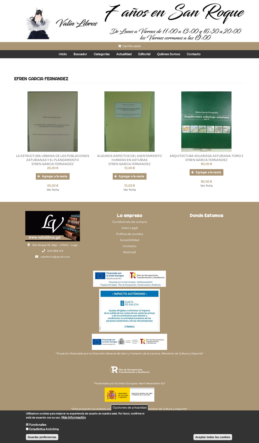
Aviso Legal (129, 228)
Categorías (102, 54)
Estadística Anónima (44, 429)
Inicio (63, 54)
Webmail (129, 252)
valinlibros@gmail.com (55, 257)
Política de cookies (129, 234)
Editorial (144, 54)
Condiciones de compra (129, 222)
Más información (73, 417)
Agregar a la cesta (52, 176)
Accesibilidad (129, 240)
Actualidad (124, 54)
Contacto (194, 54)
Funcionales (37, 425)
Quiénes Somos (168, 54)
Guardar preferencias (42, 437)
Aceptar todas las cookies (212, 437)
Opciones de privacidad (129, 407)
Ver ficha (53, 190)
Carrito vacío (129, 46)
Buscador (80, 54)
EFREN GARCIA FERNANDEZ (53, 164)
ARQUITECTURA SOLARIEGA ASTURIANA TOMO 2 (206, 156)
